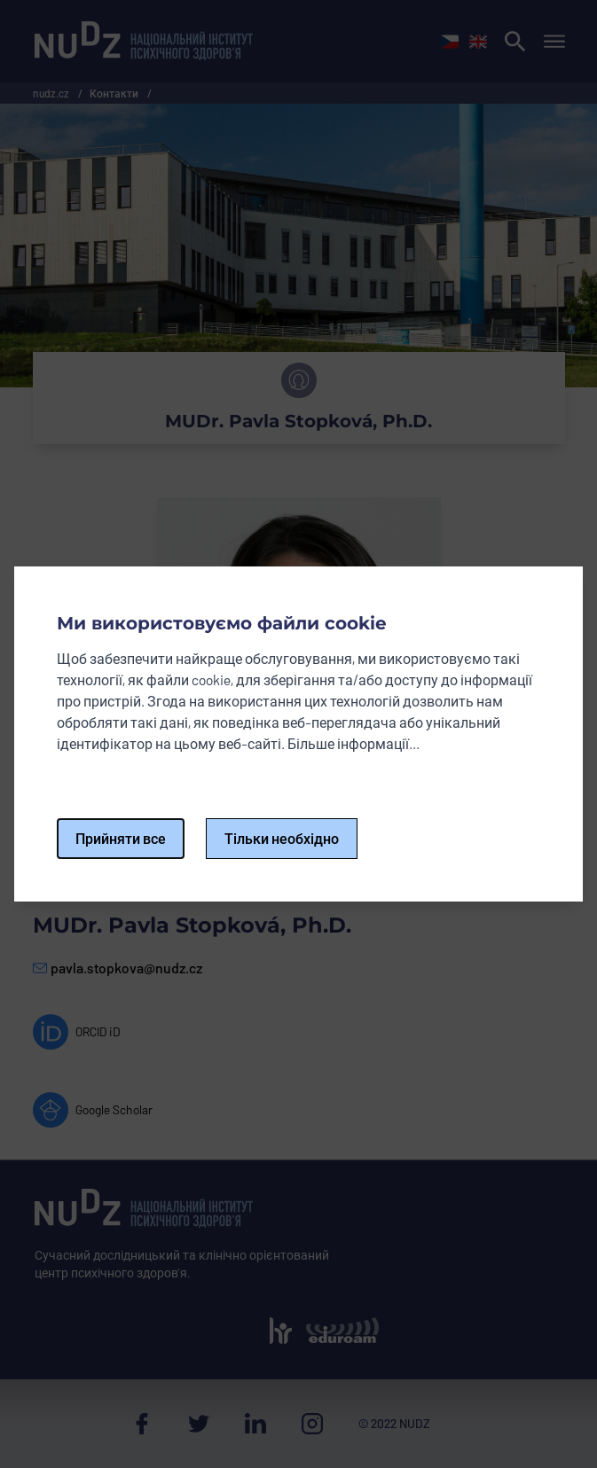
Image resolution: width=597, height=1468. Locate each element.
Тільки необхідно (281, 838)
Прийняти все (120, 838)
